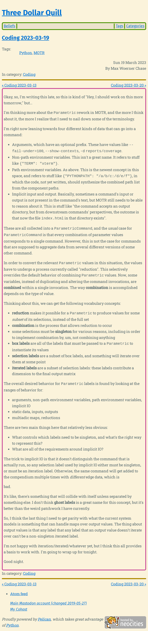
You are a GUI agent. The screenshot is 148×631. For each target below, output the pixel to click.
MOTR (39, 52)
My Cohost (18, 604)
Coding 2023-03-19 (25, 38)
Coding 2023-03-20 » (128, 85)
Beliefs (9, 26)
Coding (29, 74)
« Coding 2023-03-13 (19, 85)
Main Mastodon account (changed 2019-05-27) (48, 598)
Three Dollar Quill (32, 12)
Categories (135, 26)
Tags (119, 26)
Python (25, 52)
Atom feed (19, 588)
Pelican (44, 613)
